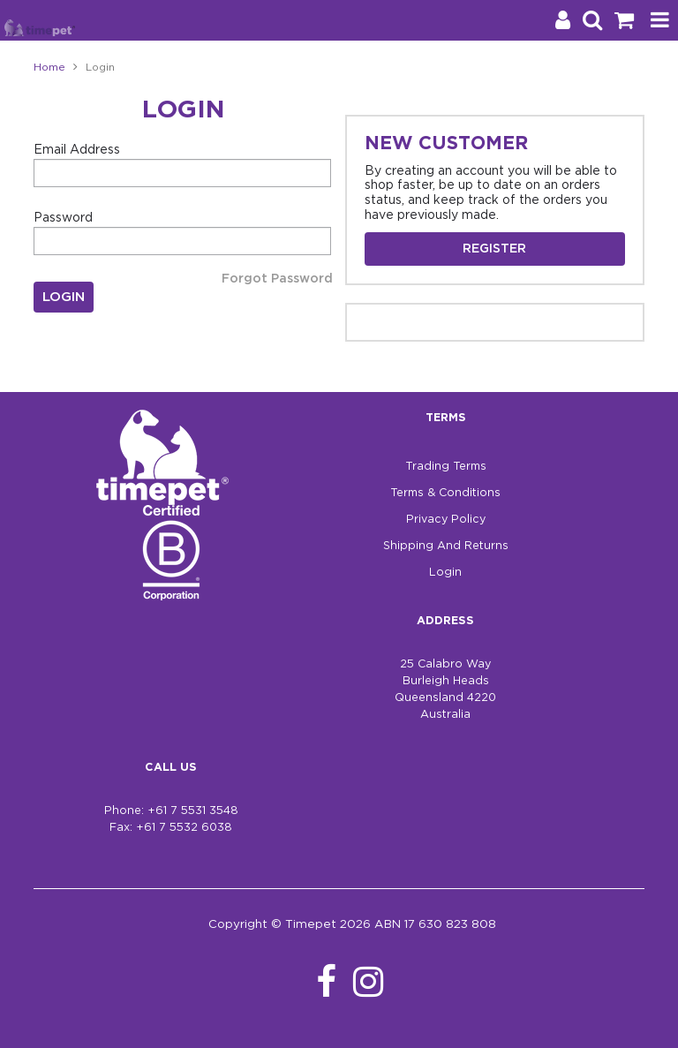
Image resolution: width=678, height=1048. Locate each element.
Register (494, 249)
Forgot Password (277, 279)
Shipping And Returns (445, 546)
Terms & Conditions (445, 493)
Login (445, 572)
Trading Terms (445, 466)
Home (49, 67)
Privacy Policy (446, 519)
